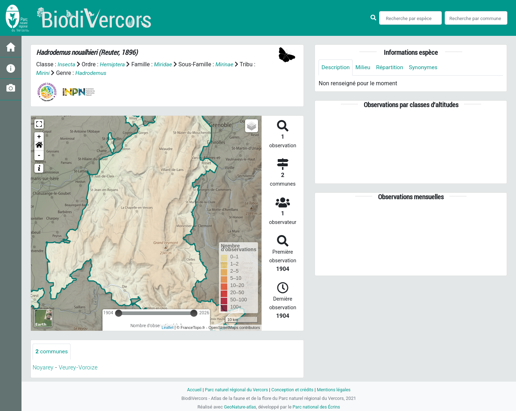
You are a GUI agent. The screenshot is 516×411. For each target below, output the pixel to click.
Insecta (67, 64)
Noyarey (43, 367)
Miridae (165, 64)
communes (52, 351)
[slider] (118, 312)
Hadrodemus (92, 73)
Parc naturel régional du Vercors (235, 389)
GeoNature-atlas (239, 407)
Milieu (364, 67)
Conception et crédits (293, 389)
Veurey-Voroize (78, 367)
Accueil (192, 389)
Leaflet (167, 327)
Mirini (43, 73)
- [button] (39, 155)
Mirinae (227, 64)
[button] (39, 145)
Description (335, 67)
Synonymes (425, 67)
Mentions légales (335, 389)
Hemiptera (113, 64)
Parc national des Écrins (316, 407)
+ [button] (39, 136)
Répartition (391, 67)
